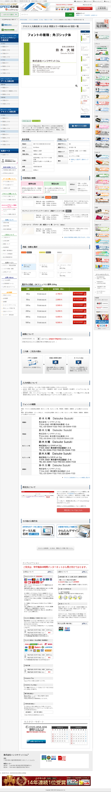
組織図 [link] (5, 301)
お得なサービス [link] (7, 272)
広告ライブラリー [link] (7, 311)
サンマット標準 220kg (44, 265)
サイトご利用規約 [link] (7, 254)
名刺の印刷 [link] (6, 226)
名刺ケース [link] (5, 154)
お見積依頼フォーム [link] (8, 283)
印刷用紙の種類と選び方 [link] (9, 170)
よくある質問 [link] (6, 280)
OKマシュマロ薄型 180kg (27, 273)
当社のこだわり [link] (7, 295)
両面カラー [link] (5, 46)
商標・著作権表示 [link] (7, 250)
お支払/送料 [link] (6, 240)
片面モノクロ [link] (6, 57)
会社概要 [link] (5, 298)
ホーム (107, 1)
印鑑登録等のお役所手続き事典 (101, 282)
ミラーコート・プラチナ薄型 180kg (65, 274)
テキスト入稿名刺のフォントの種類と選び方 (77, 477)
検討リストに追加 (79, 126)
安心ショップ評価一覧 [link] (9, 308)
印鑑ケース (79, 15)
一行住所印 (86, 15)
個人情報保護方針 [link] (7, 257)
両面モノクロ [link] (6, 50)
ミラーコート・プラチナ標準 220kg (65, 266)
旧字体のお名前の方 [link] (8, 173)
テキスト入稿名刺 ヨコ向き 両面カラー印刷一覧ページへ (55, 548)
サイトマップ (98, 1)
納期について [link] (6, 244)
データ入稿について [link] (8, 181)
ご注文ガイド (79, 1)
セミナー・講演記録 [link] (8, 314)
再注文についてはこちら (73, 510)
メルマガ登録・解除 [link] (8, 268)
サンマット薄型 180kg (44, 273)
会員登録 (71, 493)
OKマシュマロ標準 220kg (27, 265)
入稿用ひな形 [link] (6, 188)
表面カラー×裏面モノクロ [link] (9, 91)
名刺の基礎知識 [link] (7, 229)
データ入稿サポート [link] (8, 185)
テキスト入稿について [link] (9, 196)
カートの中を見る (85, 8)
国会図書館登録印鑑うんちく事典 (101, 277)
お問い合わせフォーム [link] (9, 286)
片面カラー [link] (5, 53)
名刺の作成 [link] (6, 222)
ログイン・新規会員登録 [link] (9, 265)
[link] (9, 38)
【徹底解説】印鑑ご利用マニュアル (101, 287)
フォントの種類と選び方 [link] (9, 199)
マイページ (88, 1)
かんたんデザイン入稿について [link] (9, 210)
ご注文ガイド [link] (6, 237)
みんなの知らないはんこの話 (101, 292)
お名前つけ (94, 15)
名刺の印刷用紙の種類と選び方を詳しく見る (77, 237)
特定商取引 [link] (6, 247)
